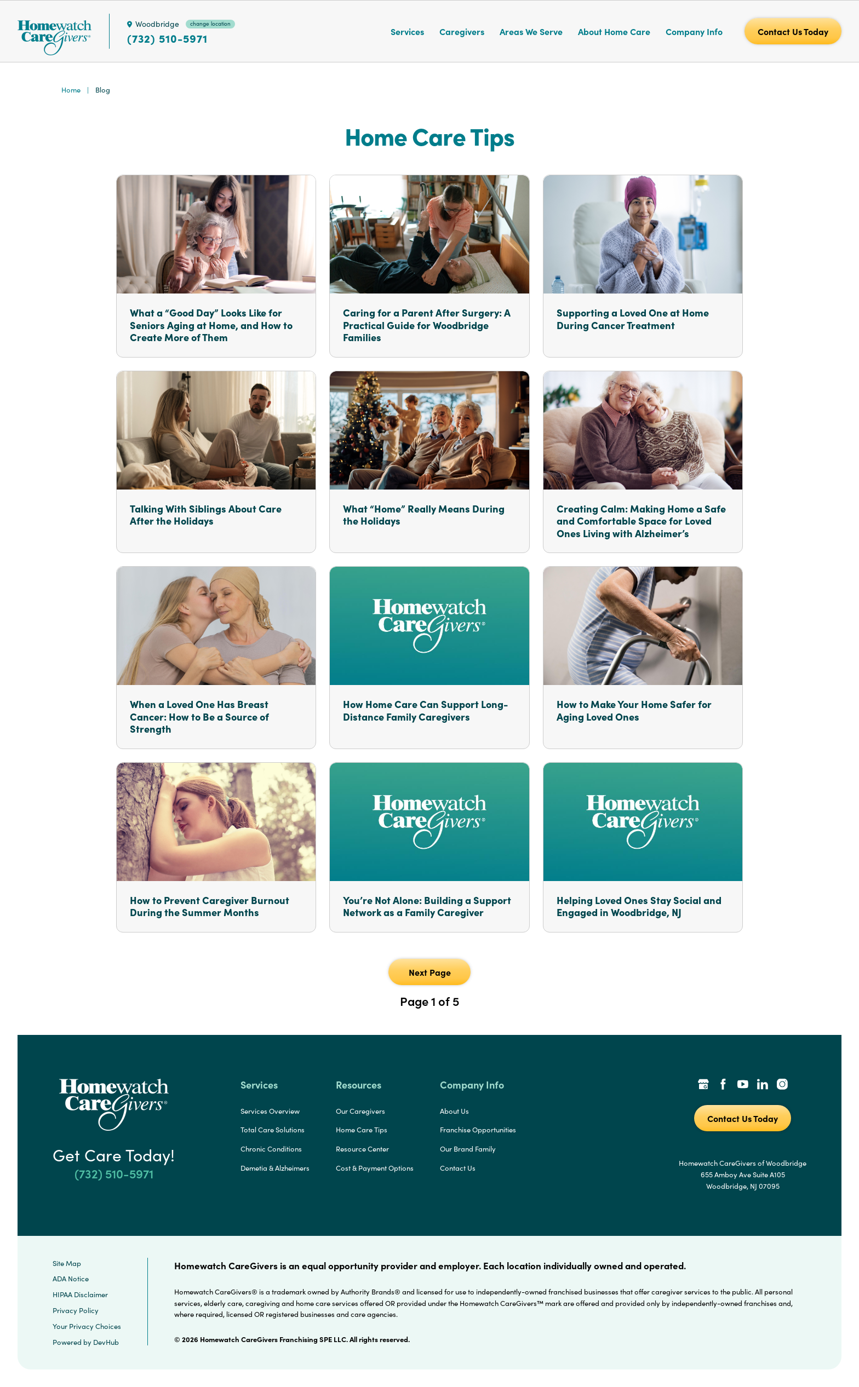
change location (210, 23)
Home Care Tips (361, 1130)
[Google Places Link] (703, 1085)
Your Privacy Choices (87, 1326)
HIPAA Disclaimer (80, 1294)
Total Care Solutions (272, 1130)
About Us (454, 1111)
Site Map (67, 1263)
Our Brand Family (468, 1149)
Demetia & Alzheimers (275, 1168)
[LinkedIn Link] (762, 1085)
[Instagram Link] (782, 1085)
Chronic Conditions (271, 1149)
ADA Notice (71, 1279)
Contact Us (458, 1168)
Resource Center (362, 1149)
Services (407, 31)
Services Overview (270, 1111)
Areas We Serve (531, 31)
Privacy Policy (76, 1310)
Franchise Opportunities (478, 1130)
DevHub (106, 1342)
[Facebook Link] (723, 1085)
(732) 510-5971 (167, 38)
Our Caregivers (360, 1111)
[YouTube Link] (742, 1085)
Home (71, 90)
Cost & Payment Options (375, 1168)
